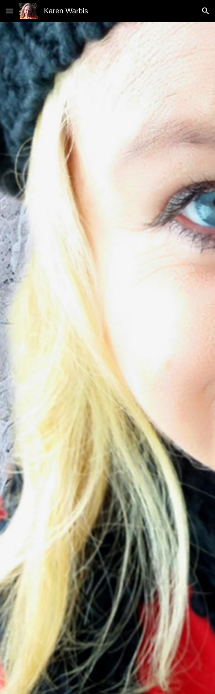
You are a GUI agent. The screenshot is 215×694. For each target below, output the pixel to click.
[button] (9, 11)
